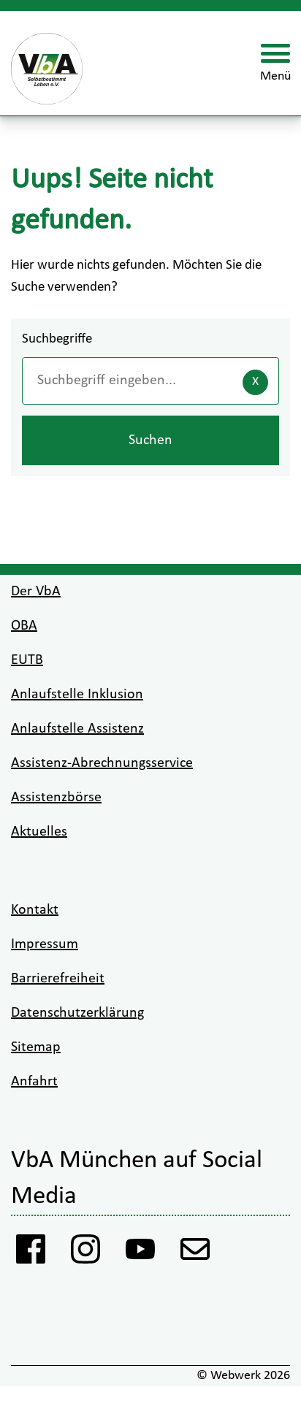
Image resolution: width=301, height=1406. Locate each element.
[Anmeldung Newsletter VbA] (195, 1253)
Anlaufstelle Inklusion (77, 694)
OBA (24, 626)
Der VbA (36, 591)
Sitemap (36, 1047)
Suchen (150, 440)
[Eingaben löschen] (255, 382)
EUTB (27, 660)
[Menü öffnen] (275, 63)
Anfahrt (34, 1081)
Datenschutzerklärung (77, 1013)
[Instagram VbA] (86, 1253)
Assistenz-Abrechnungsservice (102, 763)
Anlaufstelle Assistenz (77, 729)
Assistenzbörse (56, 797)
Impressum (44, 944)
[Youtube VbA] (141, 1253)
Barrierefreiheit (57, 978)
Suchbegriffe (57, 339)
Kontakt (34, 910)
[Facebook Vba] (31, 1253)
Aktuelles (39, 832)
